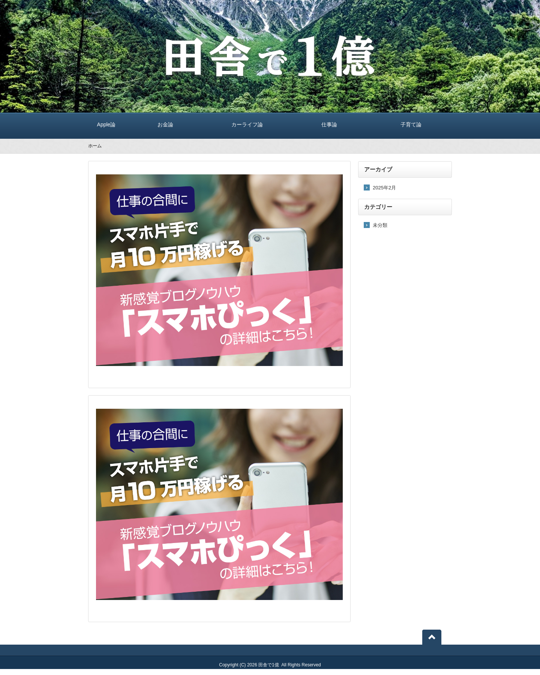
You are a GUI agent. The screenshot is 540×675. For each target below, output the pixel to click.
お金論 (165, 124)
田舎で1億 (268, 665)
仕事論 (329, 124)
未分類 (380, 225)
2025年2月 (384, 187)
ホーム (95, 145)
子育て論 (411, 124)
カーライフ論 (247, 124)
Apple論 (106, 124)
